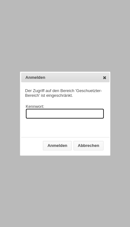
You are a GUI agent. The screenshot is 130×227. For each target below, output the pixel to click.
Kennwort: (35, 106)
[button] (104, 77)
